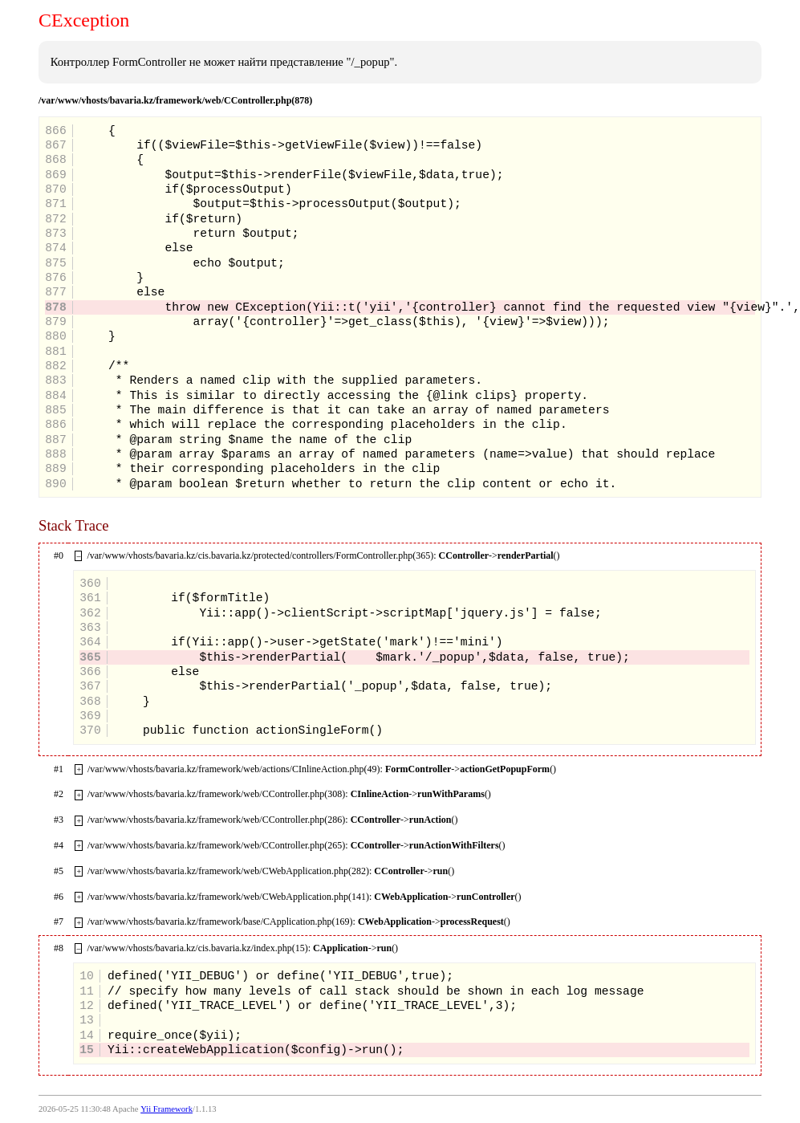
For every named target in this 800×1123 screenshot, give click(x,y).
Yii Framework (166, 1109)
